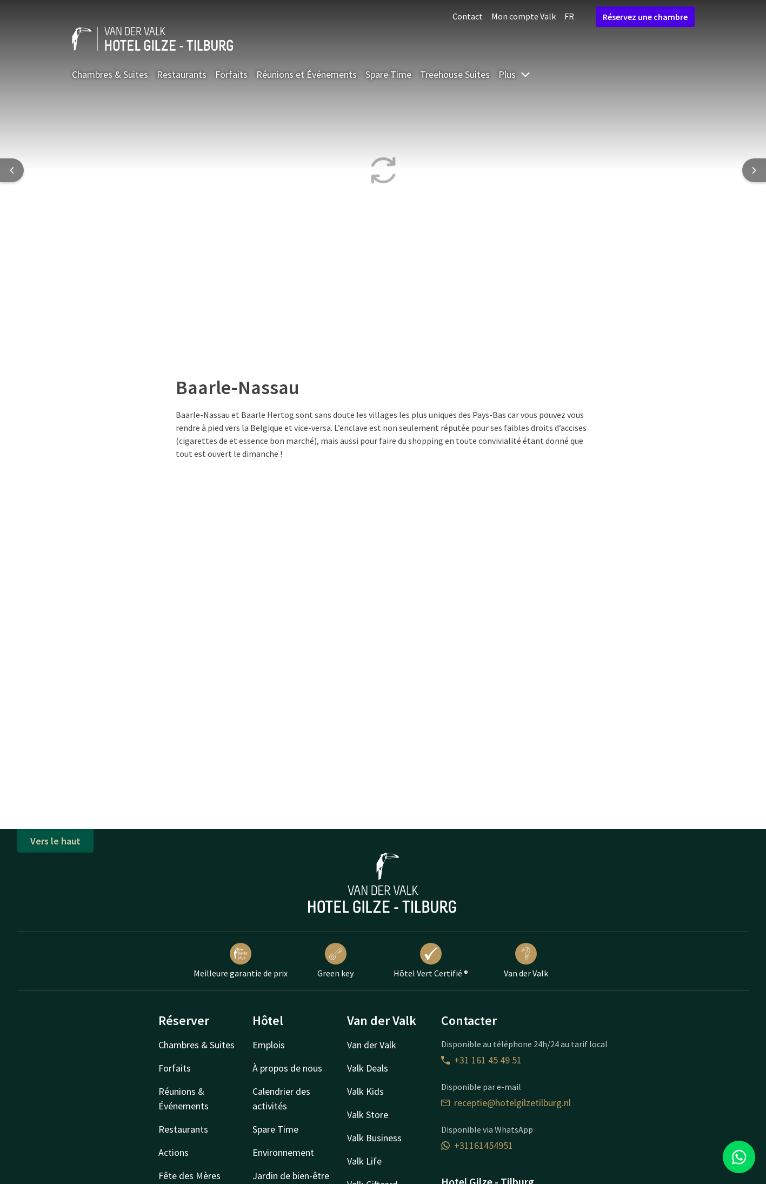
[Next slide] (754, 170)
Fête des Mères (189, 1175)
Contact (467, 16)
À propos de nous (287, 1068)
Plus (514, 74)
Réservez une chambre (645, 16)
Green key (335, 961)
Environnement (283, 1152)
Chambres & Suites (110, 74)
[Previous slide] (12, 170)
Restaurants (182, 74)
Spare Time (388, 74)
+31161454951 (477, 1145)
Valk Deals (367, 1068)
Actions (173, 1152)
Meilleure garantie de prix (241, 961)
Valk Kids (365, 1091)
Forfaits (231, 74)
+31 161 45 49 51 (481, 1060)
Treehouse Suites (455, 74)
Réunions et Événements (306, 74)
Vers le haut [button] (55, 841)
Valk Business (374, 1138)
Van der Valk (526, 961)
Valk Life (364, 1161)
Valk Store (367, 1114)
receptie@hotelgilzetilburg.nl (506, 1102)
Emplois (268, 1045)
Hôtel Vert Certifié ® (431, 961)
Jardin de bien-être (290, 1175)
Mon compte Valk (523, 16)
